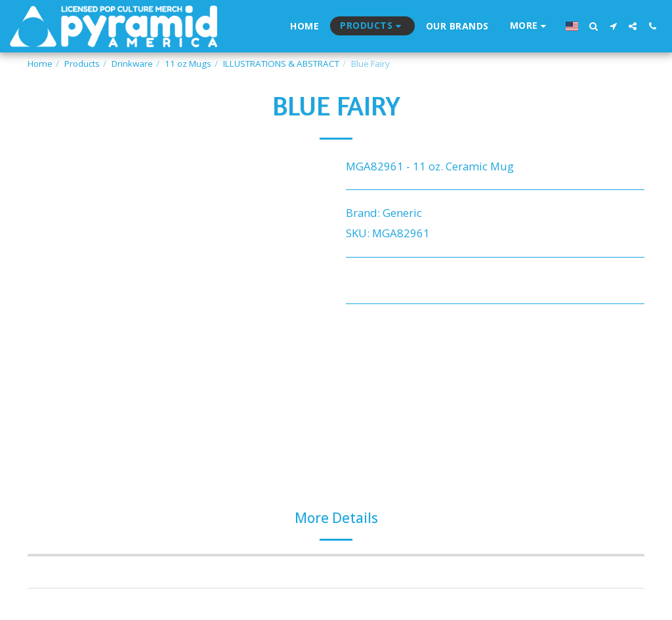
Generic (402, 212)
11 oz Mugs (188, 63)
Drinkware (132, 63)
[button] (593, 26)
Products (82, 63)
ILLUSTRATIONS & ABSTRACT (281, 63)
